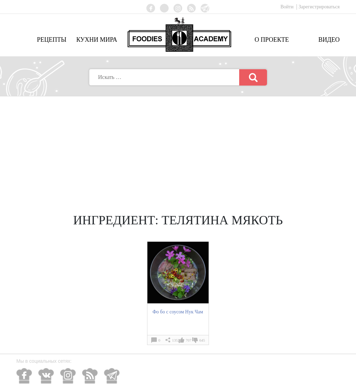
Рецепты (51, 39)
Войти (288, 6)
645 (202, 340)
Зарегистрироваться (319, 6)
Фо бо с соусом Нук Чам (178, 311)
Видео (329, 39)
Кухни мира (96, 39)
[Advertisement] (178, 148)
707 (189, 340)
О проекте (271, 39)
